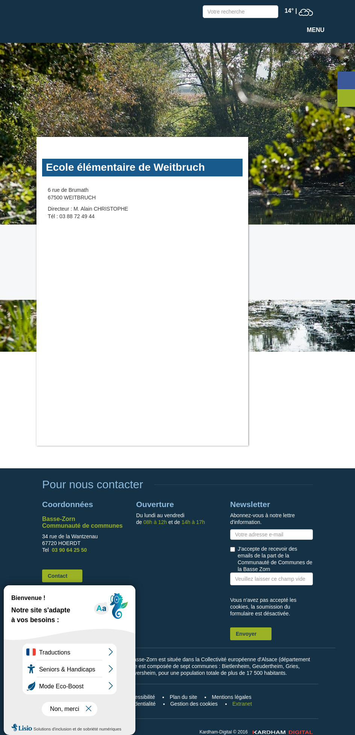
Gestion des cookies (194, 704)
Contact (57, 576)
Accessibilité (140, 697)
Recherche (270, 12)
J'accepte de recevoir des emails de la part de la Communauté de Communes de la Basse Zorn (275, 559)
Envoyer (246, 634)
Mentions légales (231, 697)
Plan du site (183, 697)
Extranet (242, 704)
